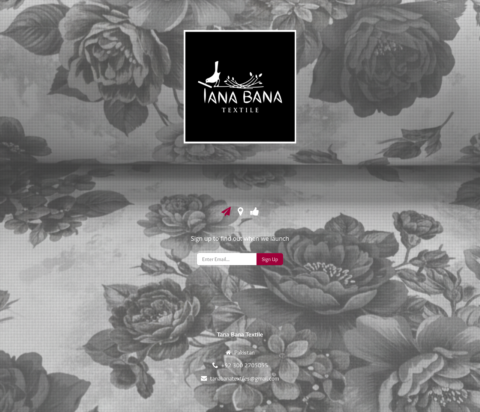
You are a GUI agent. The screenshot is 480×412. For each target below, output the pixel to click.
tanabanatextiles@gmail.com (244, 378)
